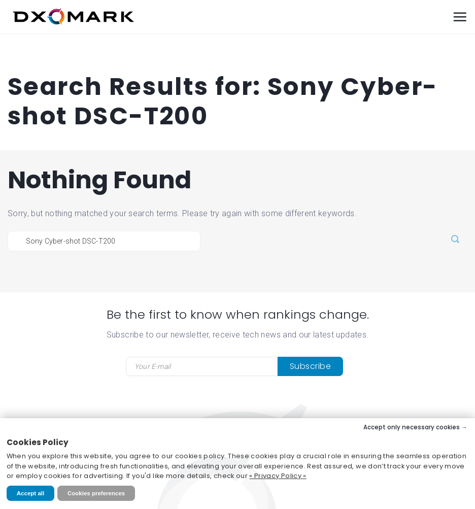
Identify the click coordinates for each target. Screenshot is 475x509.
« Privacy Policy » (277, 475)
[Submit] (455, 240)
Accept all (30, 493)
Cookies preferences (96, 493)
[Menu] (459, 17)
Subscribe (310, 366)
